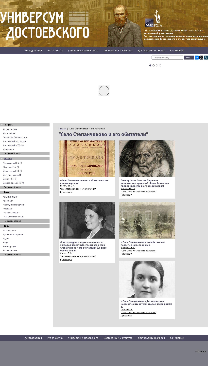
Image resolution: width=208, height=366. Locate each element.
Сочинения (177, 50)
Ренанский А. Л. (128, 188)
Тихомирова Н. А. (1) (12, 163)
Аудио (6, 238)
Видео (6, 242)
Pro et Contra (55, 50)
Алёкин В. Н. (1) (10, 179)
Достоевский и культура (118, 50)
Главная (63, 128)
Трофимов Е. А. (128, 247)
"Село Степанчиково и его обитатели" (78, 189)
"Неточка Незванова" (13, 217)
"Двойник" (8, 201)
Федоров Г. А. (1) (11, 167)
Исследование (10, 250)
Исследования (33, 50)
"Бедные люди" (10, 197)
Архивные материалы (13, 234)
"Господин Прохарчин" (14, 205)
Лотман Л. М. (66, 253)
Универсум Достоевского (83, 50)
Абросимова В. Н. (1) (12, 171)
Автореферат (9, 230)
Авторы (8, 158)
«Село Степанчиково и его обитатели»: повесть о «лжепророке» (143, 243)
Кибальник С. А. (67, 186)
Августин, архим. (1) (12, 175)
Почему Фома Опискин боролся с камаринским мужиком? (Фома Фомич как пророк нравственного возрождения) (145, 183)
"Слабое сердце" (11, 213)
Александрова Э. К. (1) (13, 183)
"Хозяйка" (8, 209)
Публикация (66, 192)
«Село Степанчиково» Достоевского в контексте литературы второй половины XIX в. (146, 304)
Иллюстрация (9, 246)
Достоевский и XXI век (151, 50)
